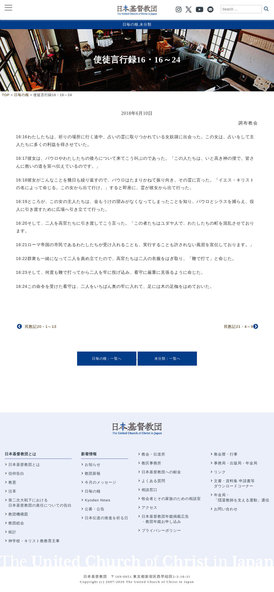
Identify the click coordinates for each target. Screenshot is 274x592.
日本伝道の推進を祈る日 (106, 518)
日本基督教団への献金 (161, 472)
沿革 (12, 491)
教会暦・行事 (226, 454)
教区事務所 (151, 463)
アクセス (149, 507)
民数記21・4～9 (238, 326)
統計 (12, 532)
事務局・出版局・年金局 (235, 463)
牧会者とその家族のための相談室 (171, 498)
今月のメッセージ (100, 482)
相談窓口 (149, 490)
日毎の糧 (130, 24)
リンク (220, 472)
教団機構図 (18, 514)
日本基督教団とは (20, 454)
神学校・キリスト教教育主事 (34, 541)
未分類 (145, 24)
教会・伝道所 (153, 454)
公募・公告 (95, 509)
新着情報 (89, 454)
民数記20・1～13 (40, 326)
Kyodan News (97, 500)
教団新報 (93, 473)
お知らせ (93, 464)
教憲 (12, 482)
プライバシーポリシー (161, 530)
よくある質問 (153, 481)
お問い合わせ (226, 509)
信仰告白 (16, 473)
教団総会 (16, 523)
